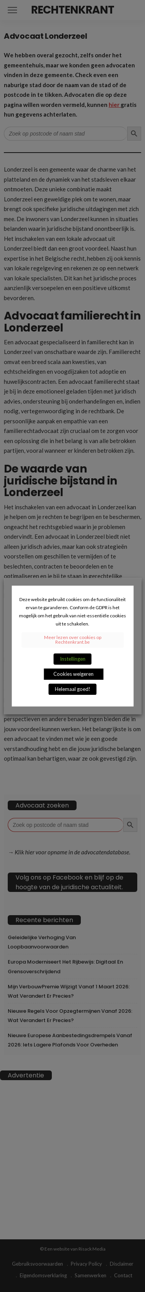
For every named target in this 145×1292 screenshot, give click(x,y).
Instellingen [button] (72, 659)
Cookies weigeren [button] (73, 674)
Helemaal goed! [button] (72, 689)
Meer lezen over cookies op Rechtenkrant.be (72, 639)
